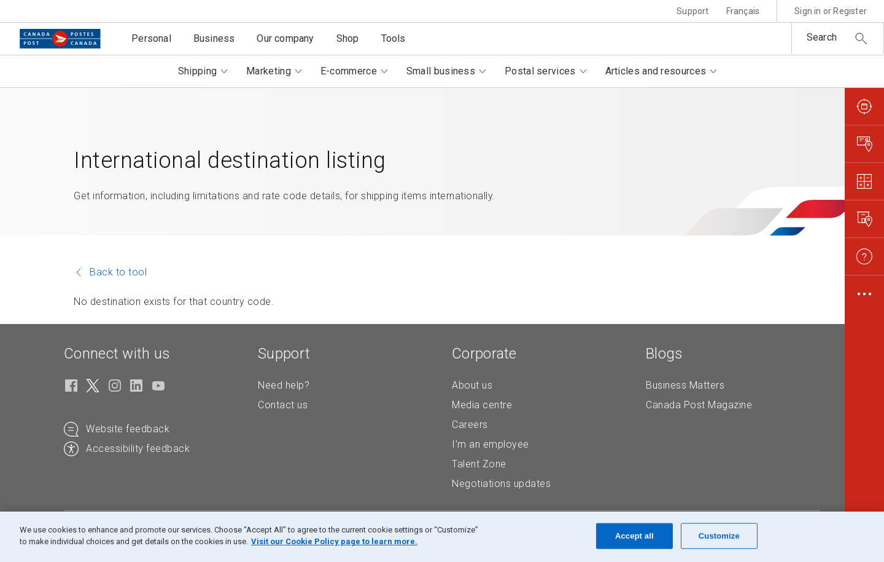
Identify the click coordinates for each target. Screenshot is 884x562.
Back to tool (118, 272)
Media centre (482, 405)
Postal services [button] (540, 71)
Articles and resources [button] (656, 71)
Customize (719, 535)
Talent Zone (479, 464)
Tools (393, 38)
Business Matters (685, 385)
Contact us (283, 405)
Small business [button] (440, 71)
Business (214, 38)
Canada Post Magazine (699, 405)
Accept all (634, 535)
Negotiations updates (501, 483)
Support (692, 11)
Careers (470, 424)
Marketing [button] (268, 71)
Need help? (283, 385)
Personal (151, 38)
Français (743, 11)
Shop (347, 38)
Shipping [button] (197, 71)
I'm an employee (490, 444)
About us (472, 385)
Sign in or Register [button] (830, 11)
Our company (285, 38)
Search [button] (822, 37)
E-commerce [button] (348, 71)
